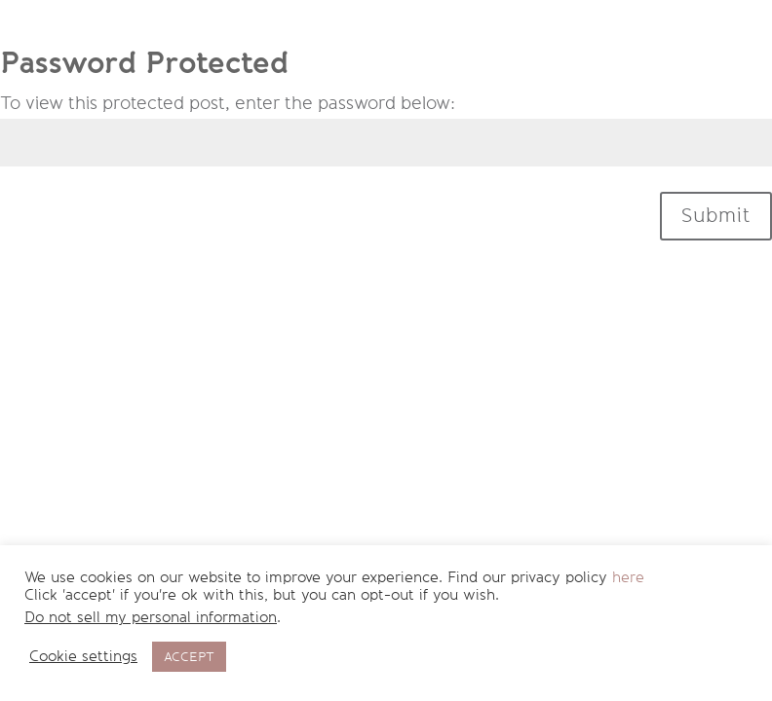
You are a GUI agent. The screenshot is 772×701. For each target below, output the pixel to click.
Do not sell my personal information (150, 617)
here (628, 578)
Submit (716, 216)
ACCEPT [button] (189, 656)
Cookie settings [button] (83, 656)
